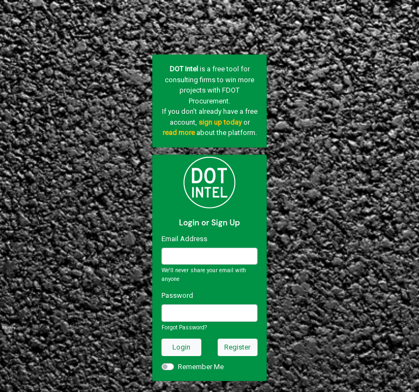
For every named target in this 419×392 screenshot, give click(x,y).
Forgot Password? (184, 327)
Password (177, 295)
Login (181, 347)
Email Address (184, 239)
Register (237, 347)
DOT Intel (184, 69)
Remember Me (201, 367)
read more (179, 132)
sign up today (220, 122)
